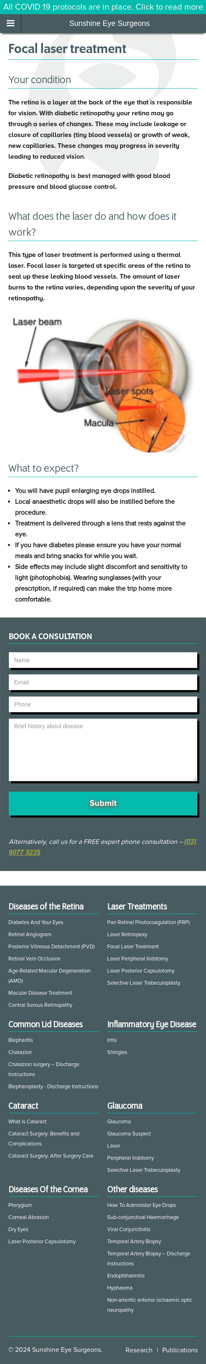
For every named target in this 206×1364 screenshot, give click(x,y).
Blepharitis (20, 1040)
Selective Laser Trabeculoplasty (143, 983)
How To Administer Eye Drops (141, 1205)
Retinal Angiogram (30, 934)
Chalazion (20, 1052)
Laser (113, 1146)
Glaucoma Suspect (129, 1133)
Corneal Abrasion (28, 1217)
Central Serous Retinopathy (40, 1005)
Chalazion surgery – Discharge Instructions (43, 1069)
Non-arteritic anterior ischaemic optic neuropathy (149, 1305)
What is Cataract (27, 1121)
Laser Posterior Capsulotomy (140, 971)
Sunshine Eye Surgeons (109, 23)
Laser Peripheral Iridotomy (137, 958)
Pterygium (20, 1205)
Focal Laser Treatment (133, 946)
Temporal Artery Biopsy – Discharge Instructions (148, 1258)
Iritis (112, 1040)
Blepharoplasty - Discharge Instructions (53, 1086)
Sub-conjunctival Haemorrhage (143, 1217)
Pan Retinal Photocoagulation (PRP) (148, 922)
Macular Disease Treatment (40, 993)
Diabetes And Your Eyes (35, 922)
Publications (180, 1350)
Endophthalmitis (126, 1276)
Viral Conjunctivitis (129, 1229)
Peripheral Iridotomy (130, 1158)
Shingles (117, 1052)
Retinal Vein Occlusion (34, 958)
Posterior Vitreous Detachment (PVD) (51, 946)
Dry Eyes (18, 1229)
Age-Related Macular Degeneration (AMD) (49, 976)
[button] (10, 23)
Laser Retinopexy (127, 934)
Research (139, 1350)
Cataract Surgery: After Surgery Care (50, 1156)
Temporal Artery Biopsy (134, 1241)
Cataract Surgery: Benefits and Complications (43, 1138)
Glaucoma (119, 1121)
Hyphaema (120, 1288)
